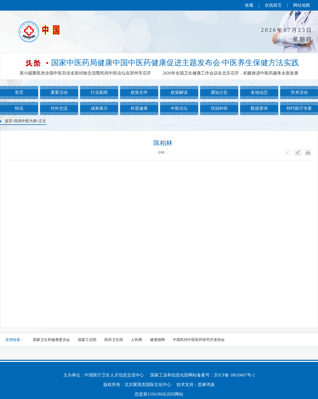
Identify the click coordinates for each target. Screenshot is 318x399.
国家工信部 (87, 340)
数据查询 (259, 108)
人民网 (136, 340)
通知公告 (219, 92)
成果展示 (99, 108)
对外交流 (59, 108)
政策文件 (139, 92)
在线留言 (273, 5)
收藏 (249, 5)
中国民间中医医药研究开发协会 (199, 340)
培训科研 (219, 108)
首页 (19, 92)
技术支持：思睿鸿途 (195, 384)
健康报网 (157, 340)
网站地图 (301, 5)
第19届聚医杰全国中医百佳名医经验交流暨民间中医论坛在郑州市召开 (85, 73)
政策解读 (179, 92)
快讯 (19, 108)
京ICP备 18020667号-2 (234, 375)
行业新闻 (99, 92)
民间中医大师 (25, 121)
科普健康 (139, 108)
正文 (42, 121)
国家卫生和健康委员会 (51, 340)
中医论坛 (179, 108)
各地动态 (259, 92)
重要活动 (59, 92)
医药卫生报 (113, 340)
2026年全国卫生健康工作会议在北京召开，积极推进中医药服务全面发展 (230, 73)
